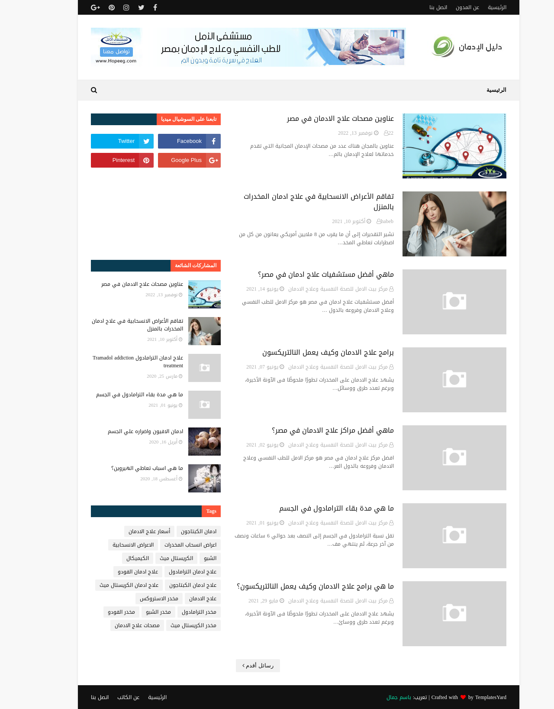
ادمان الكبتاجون (177, 531)
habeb (365, 221)
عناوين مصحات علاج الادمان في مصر (318, 118)
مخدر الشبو (136, 612)
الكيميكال (116, 558)
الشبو (188, 558)
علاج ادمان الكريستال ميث (107, 585)
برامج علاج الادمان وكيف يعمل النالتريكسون (306, 352)
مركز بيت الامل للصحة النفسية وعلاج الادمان (316, 289)
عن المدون (445, 7)
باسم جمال (377, 697)
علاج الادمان (181, 598)
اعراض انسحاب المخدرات (169, 545)
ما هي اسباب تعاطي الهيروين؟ (125, 468)
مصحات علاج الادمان (115, 625)
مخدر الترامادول (177, 612)
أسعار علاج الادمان (127, 531)
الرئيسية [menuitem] (475, 90)
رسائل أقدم (238, 665)
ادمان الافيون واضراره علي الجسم (123, 431)
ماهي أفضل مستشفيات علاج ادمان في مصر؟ (304, 274)
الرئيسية (475, 7)
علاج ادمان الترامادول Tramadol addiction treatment (116, 361)
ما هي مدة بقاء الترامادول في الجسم (315, 508)
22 (369, 133)
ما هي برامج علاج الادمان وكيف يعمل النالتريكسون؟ (293, 586)
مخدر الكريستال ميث (172, 625)
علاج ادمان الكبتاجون (171, 585)
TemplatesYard (469, 697)
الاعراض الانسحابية (111, 545)
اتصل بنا (416, 7)
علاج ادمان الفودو (116, 571)
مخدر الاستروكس (137, 598)
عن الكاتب (107, 697)
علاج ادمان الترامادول (171, 571)
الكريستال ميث (154, 558)
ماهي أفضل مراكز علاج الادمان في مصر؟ (311, 430)
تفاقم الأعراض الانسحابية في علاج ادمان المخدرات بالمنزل (297, 201)
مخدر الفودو (99, 612)
